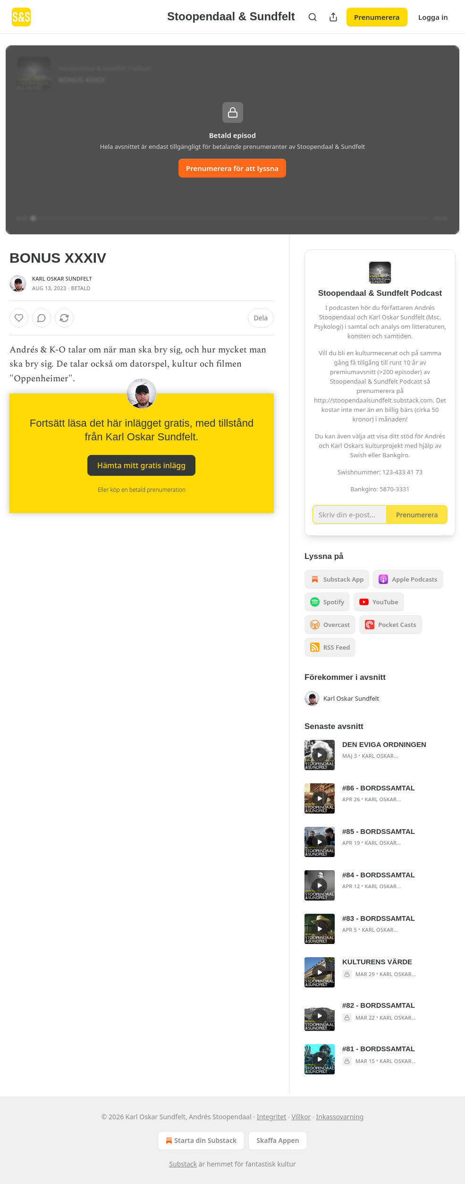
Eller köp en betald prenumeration (142, 490)
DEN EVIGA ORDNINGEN (384, 744)
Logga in (433, 17)
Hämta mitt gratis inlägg (141, 465)
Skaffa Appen (277, 1140)
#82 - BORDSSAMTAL (378, 1005)
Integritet (271, 1116)
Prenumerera (377, 17)
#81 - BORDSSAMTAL (378, 1049)
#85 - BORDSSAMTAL (378, 831)
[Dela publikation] (333, 17)
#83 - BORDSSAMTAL (378, 918)
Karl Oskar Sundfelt (62, 278)
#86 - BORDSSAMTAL (378, 788)
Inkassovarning (340, 1116)
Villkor (301, 1116)
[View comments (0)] (41, 318)
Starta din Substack (200, 1140)
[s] (319, 755)
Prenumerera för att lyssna (232, 168)
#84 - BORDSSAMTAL (378, 875)
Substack (183, 1163)
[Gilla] (18, 318)
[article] (380, 755)
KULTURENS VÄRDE (377, 962)
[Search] (312, 17)
